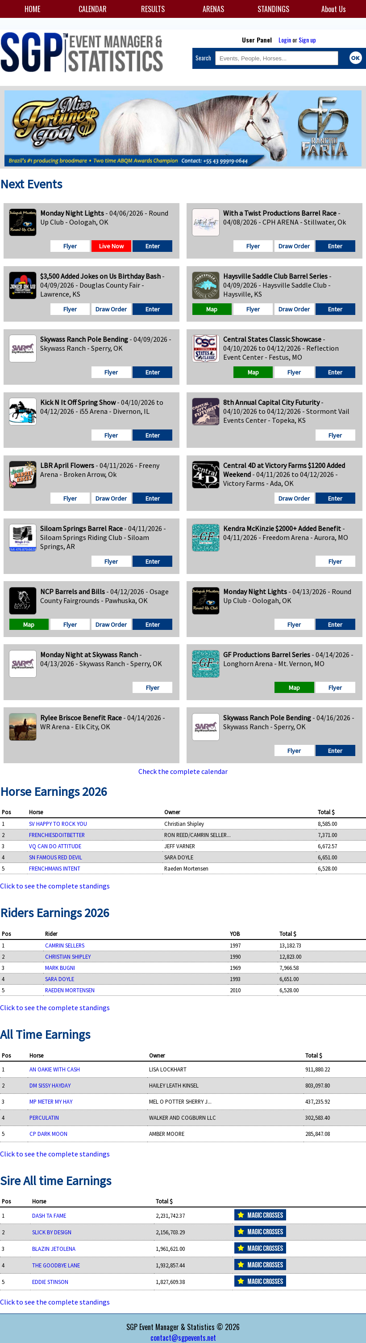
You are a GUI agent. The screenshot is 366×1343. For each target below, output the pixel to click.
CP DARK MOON (48, 1133)
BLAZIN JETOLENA (53, 1248)
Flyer (70, 246)
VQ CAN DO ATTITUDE (55, 846)
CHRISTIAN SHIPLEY (68, 956)
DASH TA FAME (49, 1215)
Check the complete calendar (183, 771)
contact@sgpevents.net (183, 1337)
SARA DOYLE (59, 978)
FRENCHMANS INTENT (54, 868)
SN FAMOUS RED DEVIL (55, 857)
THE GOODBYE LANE (56, 1265)
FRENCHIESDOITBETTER (57, 834)
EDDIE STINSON (50, 1281)
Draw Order (294, 246)
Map (211, 309)
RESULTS (153, 9)
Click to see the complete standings (55, 885)
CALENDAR (93, 9)
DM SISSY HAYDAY (50, 1085)
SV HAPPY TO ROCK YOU (58, 823)
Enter (153, 246)
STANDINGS (273, 9)
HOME (32, 9)
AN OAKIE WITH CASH (54, 1069)
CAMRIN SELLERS (64, 945)
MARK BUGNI (60, 967)
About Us (333, 9)
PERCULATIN (44, 1117)
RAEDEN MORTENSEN (70, 990)
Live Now (111, 246)
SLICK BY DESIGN (51, 1232)
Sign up (307, 39)
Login (285, 39)
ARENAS (213, 9)
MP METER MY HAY (50, 1101)
